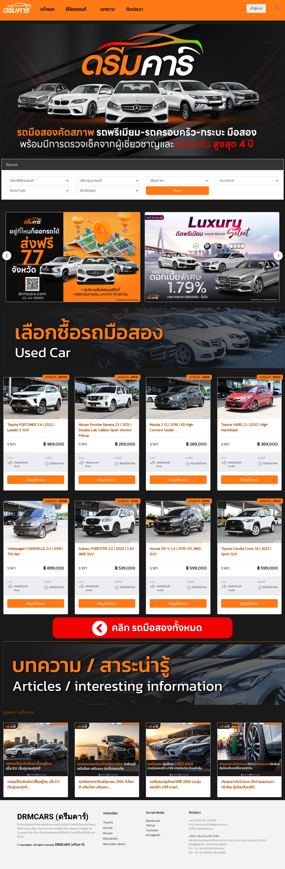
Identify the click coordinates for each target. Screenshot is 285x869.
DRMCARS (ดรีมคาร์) (70, 844)
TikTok (150, 825)
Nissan (108, 833)
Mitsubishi (110, 838)
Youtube (152, 830)
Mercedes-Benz (114, 844)
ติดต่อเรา (134, 9)
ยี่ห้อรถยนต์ (77, 9)
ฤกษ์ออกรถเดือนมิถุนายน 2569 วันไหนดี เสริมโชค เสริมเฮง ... (106, 784)
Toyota (108, 822)
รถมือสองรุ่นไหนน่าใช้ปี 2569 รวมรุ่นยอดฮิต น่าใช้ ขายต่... (175, 784)
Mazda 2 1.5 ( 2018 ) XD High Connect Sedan (171, 427)
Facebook (153, 820)
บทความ (107, 9)
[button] (278, 255)
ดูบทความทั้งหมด (18, 712)
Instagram (153, 835)
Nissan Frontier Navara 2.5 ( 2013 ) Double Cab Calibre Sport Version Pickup (105, 430)
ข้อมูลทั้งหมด (35, 479)
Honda (107, 827)
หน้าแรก (47, 9)
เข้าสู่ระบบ (256, 8)
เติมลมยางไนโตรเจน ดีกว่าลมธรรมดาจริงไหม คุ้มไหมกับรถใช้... (247, 784)
